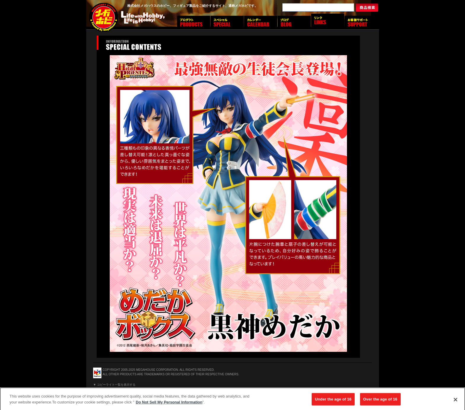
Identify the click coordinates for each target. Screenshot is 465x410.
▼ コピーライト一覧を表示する (114, 384)
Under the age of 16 (333, 400)
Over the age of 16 (380, 400)
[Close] (455, 400)
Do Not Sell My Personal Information (169, 403)
